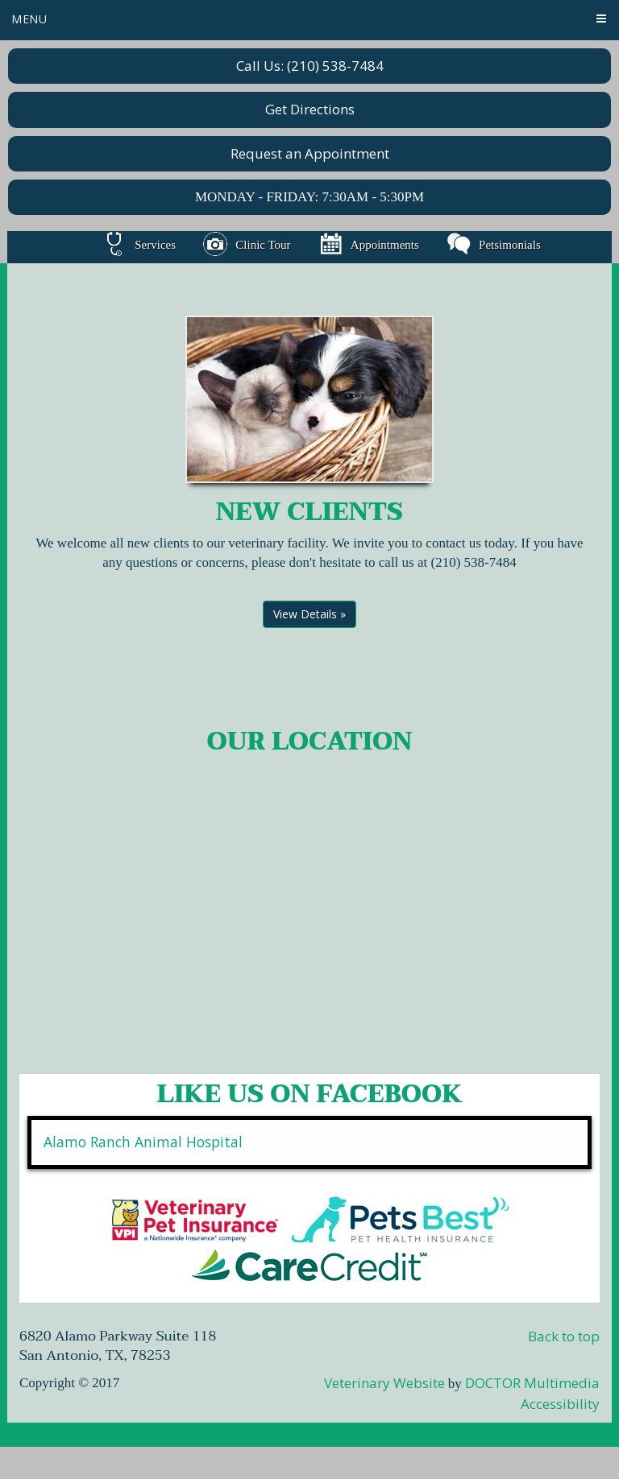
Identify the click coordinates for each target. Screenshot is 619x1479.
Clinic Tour (246, 244)
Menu (29, 19)
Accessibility (560, 1403)
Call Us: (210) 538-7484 (310, 65)
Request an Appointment (310, 153)
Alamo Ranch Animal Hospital (143, 1141)
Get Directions (310, 109)
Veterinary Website (384, 1383)
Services (139, 244)
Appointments (368, 244)
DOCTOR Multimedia (532, 1383)
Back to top (564, 1336)
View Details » (309, 614)
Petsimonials (494, 244)
